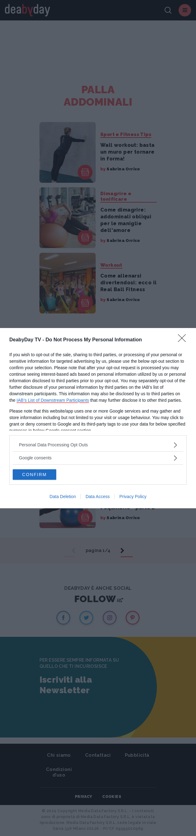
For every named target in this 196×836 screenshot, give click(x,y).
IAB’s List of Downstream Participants (52, 400)
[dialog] (98, 418)
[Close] (184, 340)
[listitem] (98, 445)
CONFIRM (34, 474)
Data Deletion (63, 496)
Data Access (97, 496)
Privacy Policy (132, 496)
